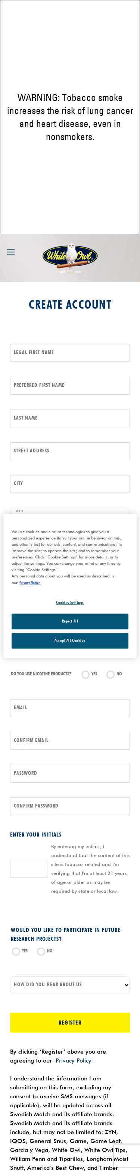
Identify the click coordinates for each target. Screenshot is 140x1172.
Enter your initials (36, 834)
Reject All (70, 621)
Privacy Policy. (74, 1060)
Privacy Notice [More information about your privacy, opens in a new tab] (29, 582)
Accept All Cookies (70, 640)
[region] (69, 586)
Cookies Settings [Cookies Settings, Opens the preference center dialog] (70, 602)
